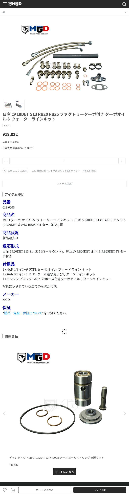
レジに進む (100, 490)
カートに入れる (45, 490)
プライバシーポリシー (52, 418)
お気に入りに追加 (15, 170)
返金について (32, 418)
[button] (124, 374)
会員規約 (100, 418)
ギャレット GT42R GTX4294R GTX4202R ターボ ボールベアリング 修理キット (24, 381)
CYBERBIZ (83, 481)
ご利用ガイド (16, 418)
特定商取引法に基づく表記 (80, 418)
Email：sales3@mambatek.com (21, 447)
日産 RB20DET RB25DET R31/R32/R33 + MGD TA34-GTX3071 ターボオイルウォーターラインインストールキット (103, 381)
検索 (5, 418)
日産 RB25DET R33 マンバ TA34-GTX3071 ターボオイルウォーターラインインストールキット (64, 381)
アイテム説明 (64, 183)
